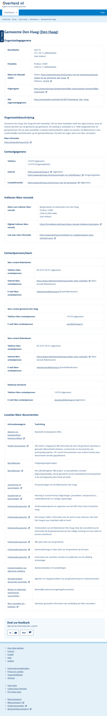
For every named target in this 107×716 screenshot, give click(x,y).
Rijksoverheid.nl (14, 702)
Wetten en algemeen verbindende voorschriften (17, 592)
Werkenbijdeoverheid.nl (18, 709)
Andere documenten (17, 446)
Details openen (2, 36)
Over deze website (15, 648)
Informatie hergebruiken (18, 668)
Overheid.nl (9, 13)
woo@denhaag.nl (75, 324)
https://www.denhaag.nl (38, 172)
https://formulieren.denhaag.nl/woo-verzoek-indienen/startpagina (69, 224)
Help (9, 657)
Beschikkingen (14, 463)
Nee (24, 632)
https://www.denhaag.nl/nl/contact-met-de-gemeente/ (52, 182)
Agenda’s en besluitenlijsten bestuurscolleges (15, 435)
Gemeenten (34, 19)
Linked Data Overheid (17, 688)
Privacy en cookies (15, 671)
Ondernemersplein (15, 705)
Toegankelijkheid (15, 675)
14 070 (46, 81)
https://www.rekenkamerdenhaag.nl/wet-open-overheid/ (62, 280)
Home (14, 19)
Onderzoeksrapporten (17, 506)
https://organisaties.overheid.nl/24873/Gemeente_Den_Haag (61, 99)
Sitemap (11, 678)
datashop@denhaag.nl (64, 400)
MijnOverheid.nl (14, 699)
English (10, 654)
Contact (10, 651)
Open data (12, 685)
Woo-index (23, 19)
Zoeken (10, 661)
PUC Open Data (14, 692)
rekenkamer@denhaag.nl (48, 291)
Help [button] (102, 12)
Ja (10, 632)
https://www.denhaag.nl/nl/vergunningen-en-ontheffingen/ (54, 175)
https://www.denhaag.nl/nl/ (16, 142)
